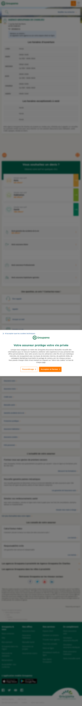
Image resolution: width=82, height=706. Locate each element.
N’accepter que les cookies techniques (20, 333)
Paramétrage (28, 369)
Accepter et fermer (49, 369)
